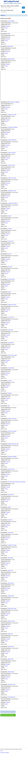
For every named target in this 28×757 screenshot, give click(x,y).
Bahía (9, 33)
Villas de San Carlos (12, 608)
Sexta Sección (11, 494)
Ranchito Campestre (12, 431)
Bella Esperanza (11, 59)
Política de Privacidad (4, 752)
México (3, 15)
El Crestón (10, 266)
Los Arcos (10, 380)
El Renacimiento (11, 279)
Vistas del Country (11, 684)
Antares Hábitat (11, 21)
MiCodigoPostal (11, 1)
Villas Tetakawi (11, 671)
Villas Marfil (10, 633)
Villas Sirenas (10, 659)
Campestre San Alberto (13, 127)
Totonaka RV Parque (12, 545)
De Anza (9, 253)
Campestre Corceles (12, 114)
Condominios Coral (12, 190)
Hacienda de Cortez (12, 304)
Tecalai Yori (10, 519)
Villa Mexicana (11, 595)
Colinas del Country (12, 178)
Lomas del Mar (11, 367)
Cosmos (9, 215)
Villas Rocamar (11, 646)
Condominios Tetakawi (12, 203)
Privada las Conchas (12, 418)
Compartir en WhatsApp (7, 715)
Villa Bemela (10, 557)
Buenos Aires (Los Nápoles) (13, 102)
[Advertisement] (14, 86)
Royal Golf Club (11, 469)
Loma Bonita (10, 329)
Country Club (10, 241)
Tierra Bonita (10, 532)
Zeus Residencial (11, 697)
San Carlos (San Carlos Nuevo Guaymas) (16, 481)
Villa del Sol (10, 570)
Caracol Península (11, 152)
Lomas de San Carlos (12, 355)
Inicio (1, 750)
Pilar (9, 405)
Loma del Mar (11, 342)
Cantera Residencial (12, 140)
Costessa (10, 228)
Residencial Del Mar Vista (13, 443)
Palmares (10, 393)
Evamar (9, 291)
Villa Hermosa (11, 583)
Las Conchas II (11, 317)
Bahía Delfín (10, 46)
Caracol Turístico (11, 165)
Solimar (9, 507)
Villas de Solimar (11, 621)
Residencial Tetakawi (12, 456)
